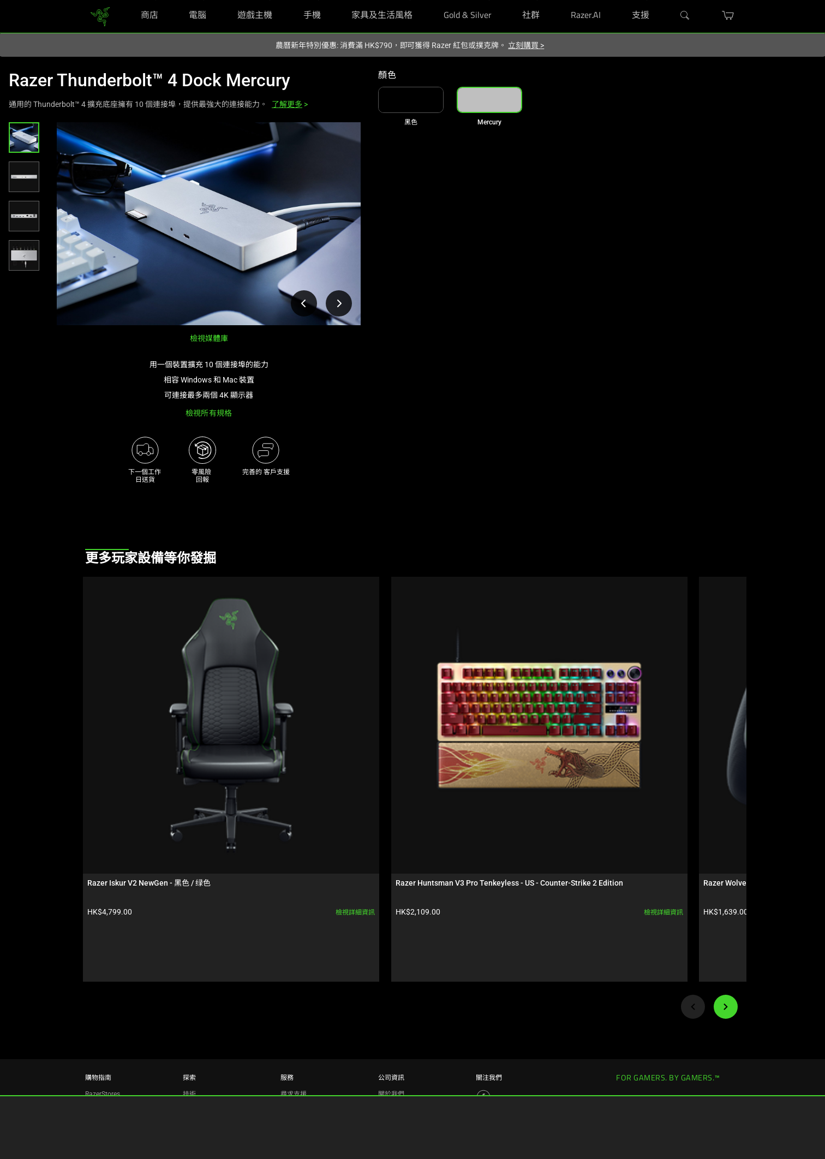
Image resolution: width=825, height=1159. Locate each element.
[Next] (726, 831)
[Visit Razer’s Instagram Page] (483, 1028)
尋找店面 (98, 1040)
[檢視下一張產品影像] (339, 303)
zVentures (393, 1056)
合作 (189, 1073)
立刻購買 (526, 45)
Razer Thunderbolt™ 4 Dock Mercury (149, 80)
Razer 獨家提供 (107, 1089)
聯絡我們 (391, 1073)
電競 (189, 1056)
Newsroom (394, 1040)
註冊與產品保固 (303, 1023)
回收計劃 (293, 1089)
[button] (24, 137)
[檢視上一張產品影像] (304, 303)
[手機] (318, 0)
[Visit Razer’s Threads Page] (483, 1046)
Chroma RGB (201, 1023)
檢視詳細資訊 (181, 736)
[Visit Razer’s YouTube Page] (483, 1082)
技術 (189, 1007)
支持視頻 (293, 1073)
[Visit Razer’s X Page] (483, 1064)
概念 (189, 1040)
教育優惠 (98, 1073)
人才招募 (391, 1023)
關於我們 (391, 1007)
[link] (100, 15)
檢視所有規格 (209, 413)
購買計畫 (98, 1056)
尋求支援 (293, 1007)
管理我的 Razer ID (306, 1056)
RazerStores (102, 1007)
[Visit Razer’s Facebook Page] (483, 1010)
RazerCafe (100, 1023)
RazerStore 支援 (303, 1040)
